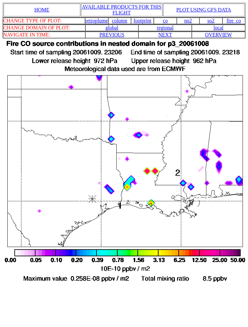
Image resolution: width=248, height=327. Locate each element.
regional (165, 27)
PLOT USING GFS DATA (203, 9)
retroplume (96, 20)
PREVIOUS (111, 34)
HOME (41, 9)
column (119, 20)
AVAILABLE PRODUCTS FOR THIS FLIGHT (121, 9)
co (165, 20)
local (218, 27)
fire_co (234, 20)
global (111, 27)
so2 (210, 20)
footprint (142, 20)
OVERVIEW (218, 34)
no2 (188, 20)
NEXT (165, 34)
